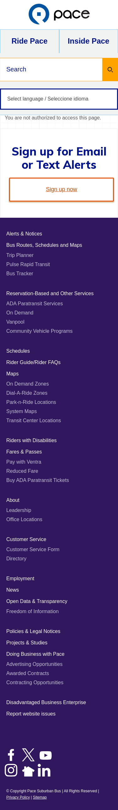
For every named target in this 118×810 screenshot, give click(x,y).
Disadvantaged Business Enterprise (46, 702)
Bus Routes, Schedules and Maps (44, 245)
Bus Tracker (19, 273)
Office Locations (24, 519)
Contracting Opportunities (34, 682)
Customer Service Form (32, 549)
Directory (16, 558)
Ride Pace (29, 41)
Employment (20, 578)
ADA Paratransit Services (34, 303)
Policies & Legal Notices (33, 631)
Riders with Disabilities (31, 440)
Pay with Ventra (23, 462)
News (12, 590)
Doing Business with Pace (35, 654)
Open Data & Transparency (36, 601)
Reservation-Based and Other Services (49, 293)
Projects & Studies (27, 642)
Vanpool (15, 322)
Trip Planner (20, 255)
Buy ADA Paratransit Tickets (37, 480)
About (13, 500)
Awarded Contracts (27, 673)
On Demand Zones (27, 384)
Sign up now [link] (61, 189)
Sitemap (40, 797)
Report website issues (31, 713)
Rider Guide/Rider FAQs (33, 362)
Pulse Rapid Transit (28, 264)
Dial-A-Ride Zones (27, 393)
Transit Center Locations (33, 420)
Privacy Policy (18, 797)
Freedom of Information (32, 611)
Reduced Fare (22, 471)
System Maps (21, 411)
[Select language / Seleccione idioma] (59, 99)
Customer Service (26, 539)
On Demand (19, 312)
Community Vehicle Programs (39, 331)
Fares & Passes (24, 451)
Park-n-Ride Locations (31, 402)
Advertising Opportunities (34, 664)
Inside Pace (88, 41)
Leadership (18, 510)
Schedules (18, 351)
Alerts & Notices (24, 233)
